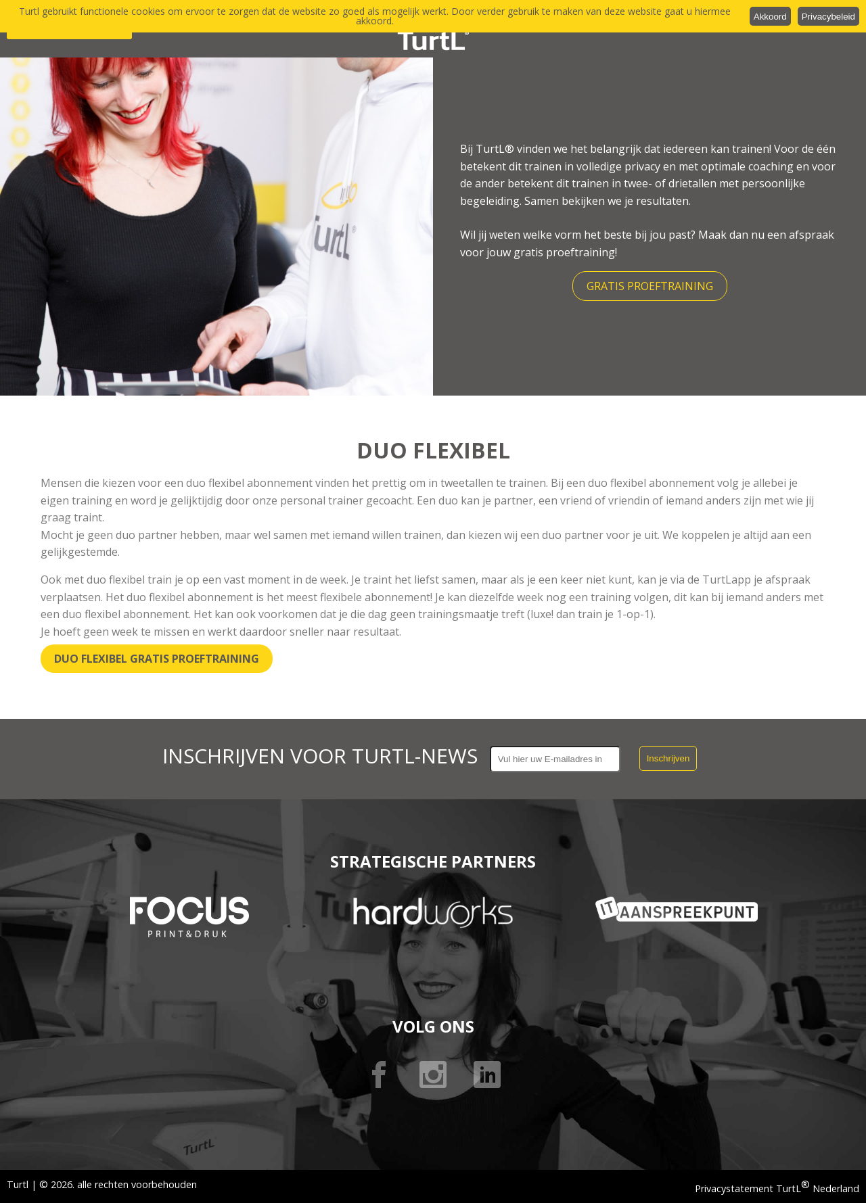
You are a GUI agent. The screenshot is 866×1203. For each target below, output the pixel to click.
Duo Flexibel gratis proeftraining (156, 658)
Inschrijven (668, 758)
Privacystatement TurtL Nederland (777, 1188)
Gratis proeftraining (650, 286)
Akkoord (770, 16)
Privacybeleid (828, 16)
